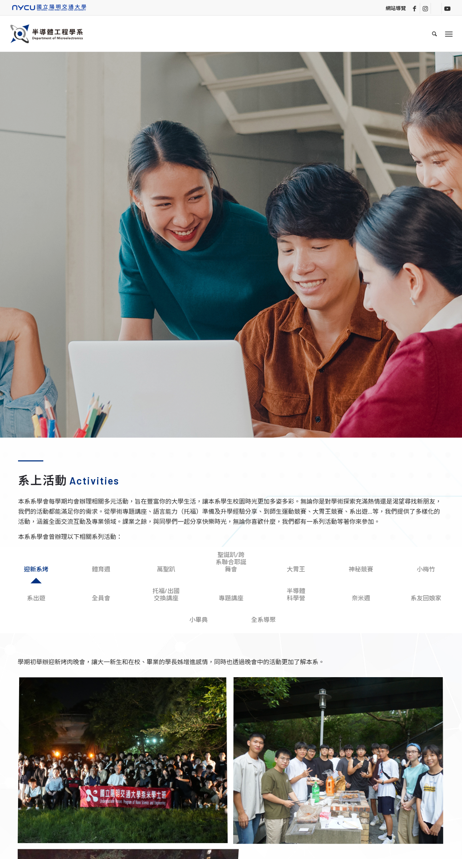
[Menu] (449, 33)
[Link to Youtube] (447, 8)
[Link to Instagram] (425, 8)
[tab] (36, 570)
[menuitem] (434, 34)
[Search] (434, 34)
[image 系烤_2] (125, 763)
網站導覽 (395, 8)
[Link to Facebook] (414, 8)
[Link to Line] (436, 8)
